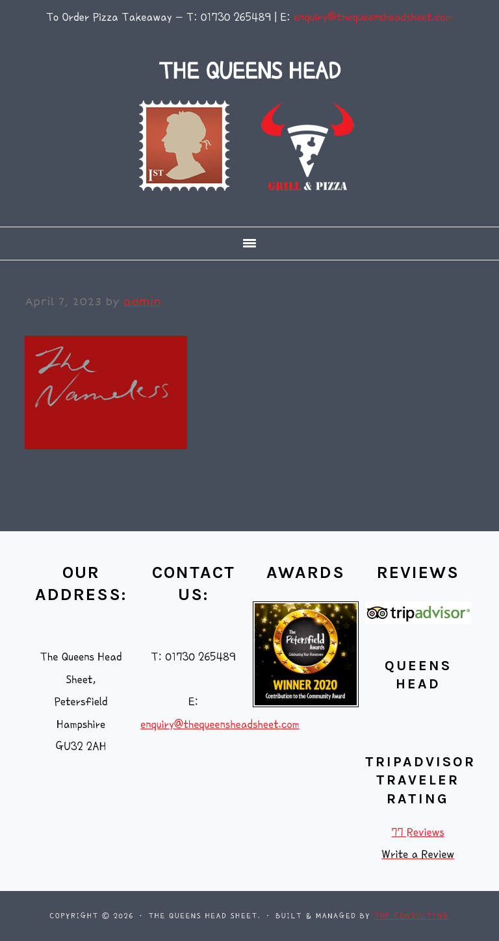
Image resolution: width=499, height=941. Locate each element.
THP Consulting (412, 916)
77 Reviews (418, 832)
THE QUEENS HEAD (249, 71)
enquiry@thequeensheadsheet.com (373, 17)
